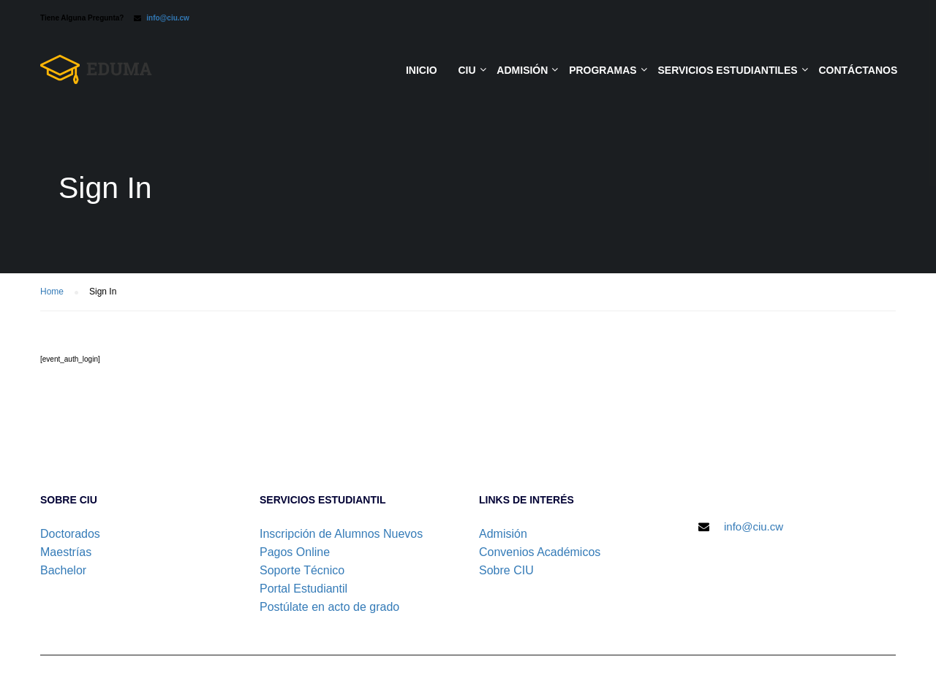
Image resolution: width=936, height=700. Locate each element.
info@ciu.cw (167, 18)
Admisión (522, 70)
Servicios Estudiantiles (727, 70)
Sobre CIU (506, 570)
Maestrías (65, 552)
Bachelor (63, 570)
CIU (466, 70)
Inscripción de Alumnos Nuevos (341, 534)
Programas (603, 70)
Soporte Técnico (302, 570)
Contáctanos (857, 70)
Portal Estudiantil (303, 588)
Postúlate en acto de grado (329, 607)
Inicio (421, 70)
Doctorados (70, 534)
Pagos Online (295, 552)
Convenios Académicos (539, 552)
